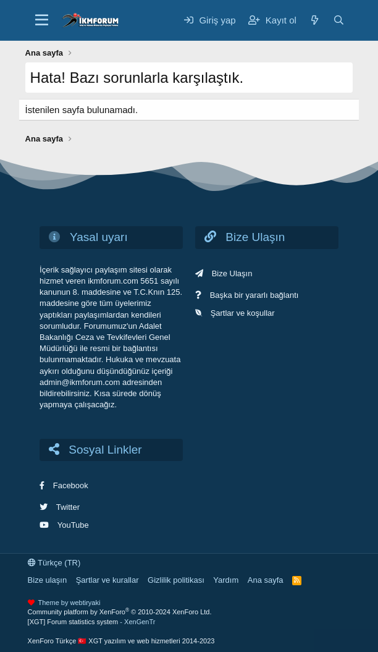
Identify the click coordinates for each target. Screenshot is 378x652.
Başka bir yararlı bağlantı (254, 295)
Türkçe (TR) (54, 562)
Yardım (225, 580)
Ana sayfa (266, 580)
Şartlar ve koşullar (243, 313)
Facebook (70, 485)
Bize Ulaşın (232, 273)
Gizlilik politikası (176, 580)
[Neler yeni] (315, 20)
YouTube (73, 525)
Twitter (68, 507)
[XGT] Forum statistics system (92, 621)
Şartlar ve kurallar (107, 580)
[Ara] (339, 20)
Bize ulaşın (47, 580)
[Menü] (41, 20)
